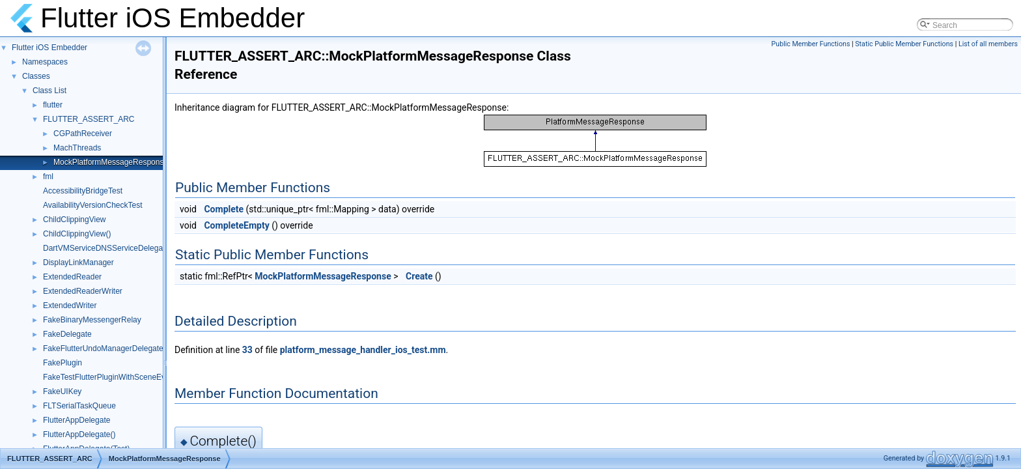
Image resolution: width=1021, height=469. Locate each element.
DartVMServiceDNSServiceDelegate (106, 248)
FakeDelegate (67, 334)
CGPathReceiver (82, 133)
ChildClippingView (74, 219)
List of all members (988, 44)
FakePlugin (62, 362)
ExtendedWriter (69, 305)
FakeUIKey (62, 391)
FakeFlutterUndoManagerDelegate (103, 348)
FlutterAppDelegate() (79, 434)
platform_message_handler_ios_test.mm (363, 350)
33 (247, 350)
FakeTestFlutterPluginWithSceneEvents (111, 377)
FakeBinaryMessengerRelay (92, 319)
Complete (224, 209)
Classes (36, 76)
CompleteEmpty (236, 225)
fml (48, 176)
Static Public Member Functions (904, 44)
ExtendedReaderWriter (82, 291)
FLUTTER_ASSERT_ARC (88, 119)
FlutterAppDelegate (76, 420)
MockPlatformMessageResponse (110, 162)
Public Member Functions (811, 44)
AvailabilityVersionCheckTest (93, 205)
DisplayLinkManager (78, 262)
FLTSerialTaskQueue (79, 405)
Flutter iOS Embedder (49, 47)
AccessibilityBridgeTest (82, 190)
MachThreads (77, 147)
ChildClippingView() (77, 233)
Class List (49, 90)
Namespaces (45, 61)
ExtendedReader (72, 276)
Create (419, 276)
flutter (53, 104)
